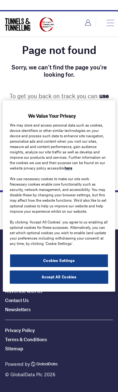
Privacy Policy (20, 330)
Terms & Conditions (26, 339)
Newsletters (18, 309)
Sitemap (14, 348)
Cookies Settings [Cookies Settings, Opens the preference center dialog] (59, 260)
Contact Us (17, 300)
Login (88, 22)
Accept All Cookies (59, 277)
